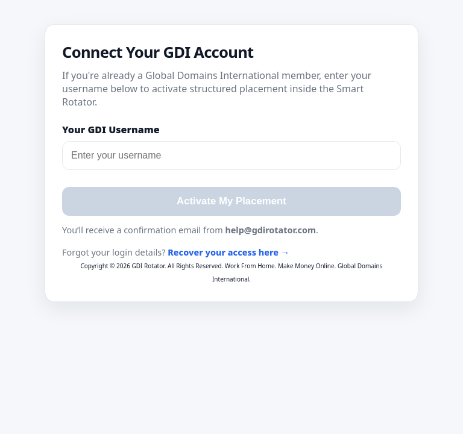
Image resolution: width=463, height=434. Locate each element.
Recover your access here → (228, 252)
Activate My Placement (231, 201)
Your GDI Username (111, 129)
